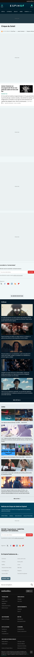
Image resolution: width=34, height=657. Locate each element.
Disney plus (20, 561)
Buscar (31, 584)
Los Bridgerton (5, 570)
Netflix (3, 564)
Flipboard (19, 283)
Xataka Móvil (4, 601)
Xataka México (5, 641)
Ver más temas (6, 578)
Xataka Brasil (4, 643)
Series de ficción (18, 515)
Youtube (8, 283)
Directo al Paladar (5, 619)
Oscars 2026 (5, 573)
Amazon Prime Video (28, 515)
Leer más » (29, 101)
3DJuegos (20, 599)
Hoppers (20, 570)
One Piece (13, 31)
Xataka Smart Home (6, 605)
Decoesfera (4, 631)
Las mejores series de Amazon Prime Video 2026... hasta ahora (16, 457)
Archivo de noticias (17, 296)
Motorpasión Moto (22, 621)
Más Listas (16, 498)
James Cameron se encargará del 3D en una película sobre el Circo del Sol (9, 88)
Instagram (12, 283)
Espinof (17, 6)
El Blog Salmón (21, 629)
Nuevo (31, 6)
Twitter (1, 283)
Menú (2, 6)
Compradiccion (5, 633)
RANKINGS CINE (28, 11)
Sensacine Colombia (22, 646)
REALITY (16, 11)
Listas (3, 407)
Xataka (3, 599)
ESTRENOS (9, 11)
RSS (15, 283)
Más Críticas (16, 400)
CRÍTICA (3, 11)
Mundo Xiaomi (5, 608)
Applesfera (4, 603)
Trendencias (4, 629)
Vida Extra (20, 601)
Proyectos (4, 94)
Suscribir (31, 272)
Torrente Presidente (22, 573)
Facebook (5, 283)
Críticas (3, 302)
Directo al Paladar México (7, 648)
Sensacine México (21, 643)
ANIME (21, 11)
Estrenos (11, 515)
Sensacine (20, 609)
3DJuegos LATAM (21, 641)
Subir (28, 591)
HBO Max (20, 567)
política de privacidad (18, 275)
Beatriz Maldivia (9, 103)
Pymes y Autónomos (22, 631)
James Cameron (21, 31)
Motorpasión (20, 619)
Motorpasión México (22, 648)
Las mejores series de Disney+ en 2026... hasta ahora (14, 422)
